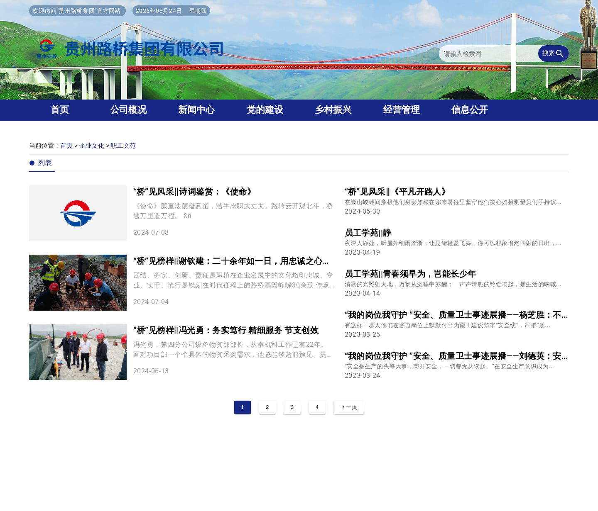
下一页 (349, 407)
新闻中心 (196, 110)
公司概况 (128, 110)
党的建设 (265, 110)
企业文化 (91, 145)
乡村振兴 (333, 110)
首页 (60, 110)
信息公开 (469, 110)
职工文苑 (123, 145)
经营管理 (401, 110)
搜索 (553, 53)
